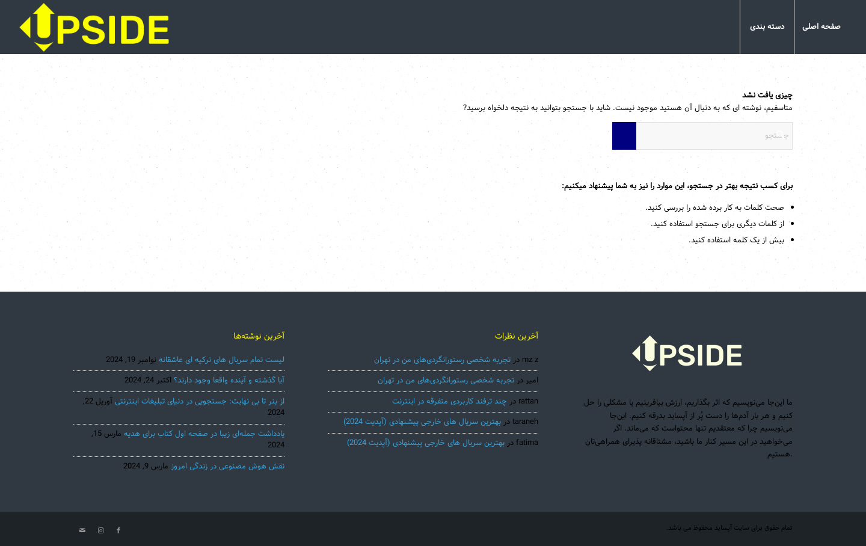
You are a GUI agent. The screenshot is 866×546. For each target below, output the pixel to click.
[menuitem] (821, 27)
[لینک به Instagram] (100, 531)
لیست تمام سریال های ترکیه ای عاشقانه (221, 360)
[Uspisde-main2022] (94, 27)
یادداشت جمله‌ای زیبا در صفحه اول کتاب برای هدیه (204, 434)
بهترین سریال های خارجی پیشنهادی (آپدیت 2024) (422, 422)
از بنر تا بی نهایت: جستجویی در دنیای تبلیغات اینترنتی (199, 401)
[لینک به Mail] (82, 531)
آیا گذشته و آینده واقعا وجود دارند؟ (229, 380)
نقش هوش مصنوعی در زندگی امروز (227, 466)
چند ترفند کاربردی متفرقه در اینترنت (449, 401)
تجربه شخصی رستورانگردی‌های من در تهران (442, 360)
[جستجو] (702, 136)
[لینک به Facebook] (118, 531)
